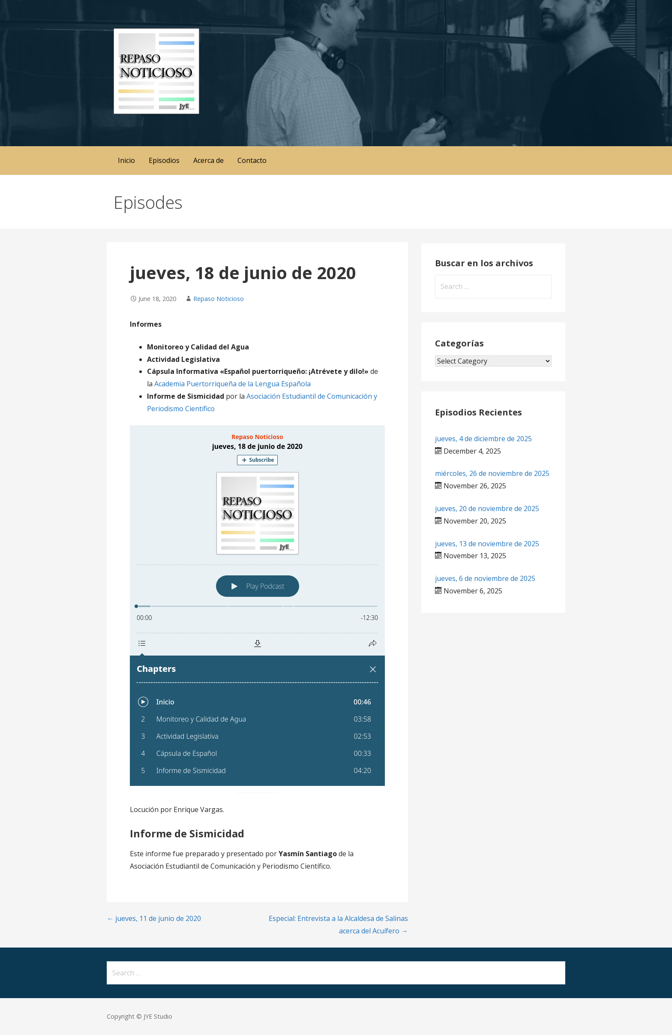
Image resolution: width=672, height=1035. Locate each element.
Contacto (252, 160)
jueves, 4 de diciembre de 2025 (483, 438)
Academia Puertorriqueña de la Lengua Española (232, 383)
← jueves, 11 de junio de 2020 (154, 918)
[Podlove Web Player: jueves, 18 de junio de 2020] (257, 605)
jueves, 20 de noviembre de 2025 (487, 508)
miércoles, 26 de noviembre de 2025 (492, 473)
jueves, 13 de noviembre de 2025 (487, 543)
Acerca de (208, 160)
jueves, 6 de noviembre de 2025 (485, 578)
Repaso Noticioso (218, 299)
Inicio (126, 160)
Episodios (164, 160)
